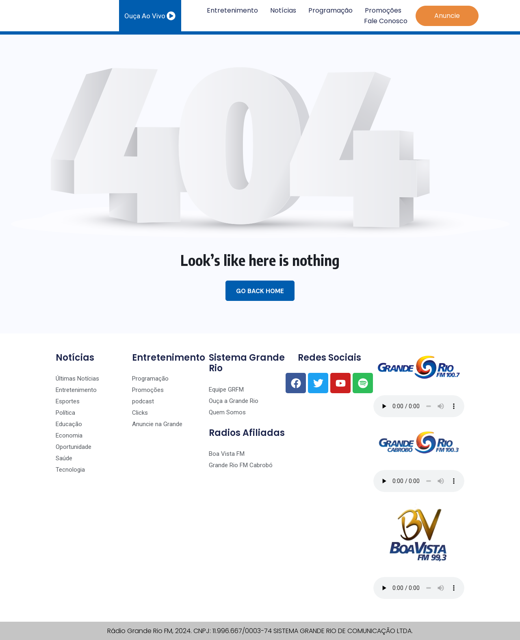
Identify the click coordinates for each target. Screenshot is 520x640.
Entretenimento (232, 10)
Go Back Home (260, 291)
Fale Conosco (385, 21)
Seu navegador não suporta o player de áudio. (418, 406)
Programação (330, 10)
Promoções (383, 10)
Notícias (283, 10)
